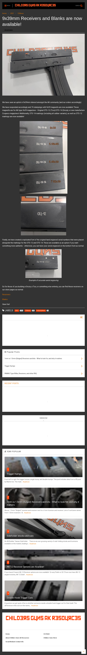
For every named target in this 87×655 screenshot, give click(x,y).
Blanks (5, 299)
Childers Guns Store (50, 638)
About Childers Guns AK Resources (17, 638)
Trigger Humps (14, 474)
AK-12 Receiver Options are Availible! (25, 566)
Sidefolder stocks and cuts (20, 535)
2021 (12, 13)
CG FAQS (47, 634)
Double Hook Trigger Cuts (20, 597)
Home (4, 13)
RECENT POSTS (12, 383)
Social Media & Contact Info (15, 642)
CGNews (21, 13)
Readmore (26, 482)
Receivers (6, 294)
